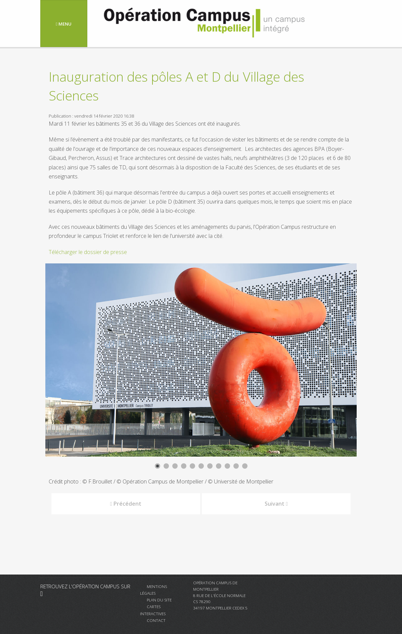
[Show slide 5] (192, 466)
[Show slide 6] (201, 466)
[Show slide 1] (157, 466)
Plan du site (159, 599)
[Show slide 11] (245, 466)
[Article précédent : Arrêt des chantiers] (125, 503)
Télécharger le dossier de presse (88, 252)
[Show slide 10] (236, 466)
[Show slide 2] (166, 466)
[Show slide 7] (210, 466)
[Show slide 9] (227, 466)
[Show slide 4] (183, 466)
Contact (156, 620)
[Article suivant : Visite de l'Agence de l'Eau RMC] (276, 503)
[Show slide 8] (218, 466)
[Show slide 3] (175, 466)
